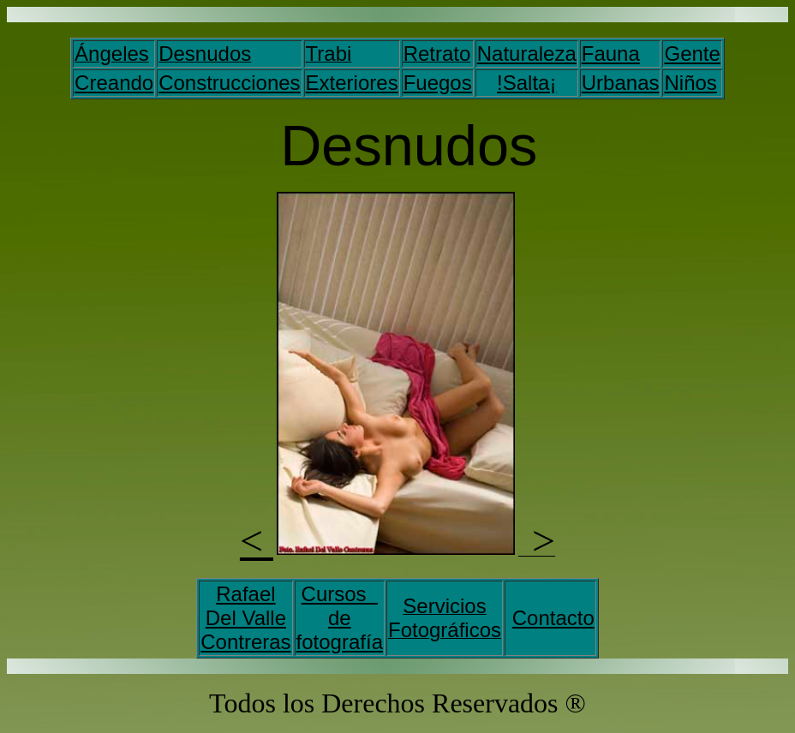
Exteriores (352, 82)
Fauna (611, 53)
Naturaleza (527, 53)
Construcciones (229, 82)
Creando (114, 82)
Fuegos (437, 82)
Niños (690, 82)
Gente (692, 53)
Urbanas (621, 82)
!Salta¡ (526, 82)
